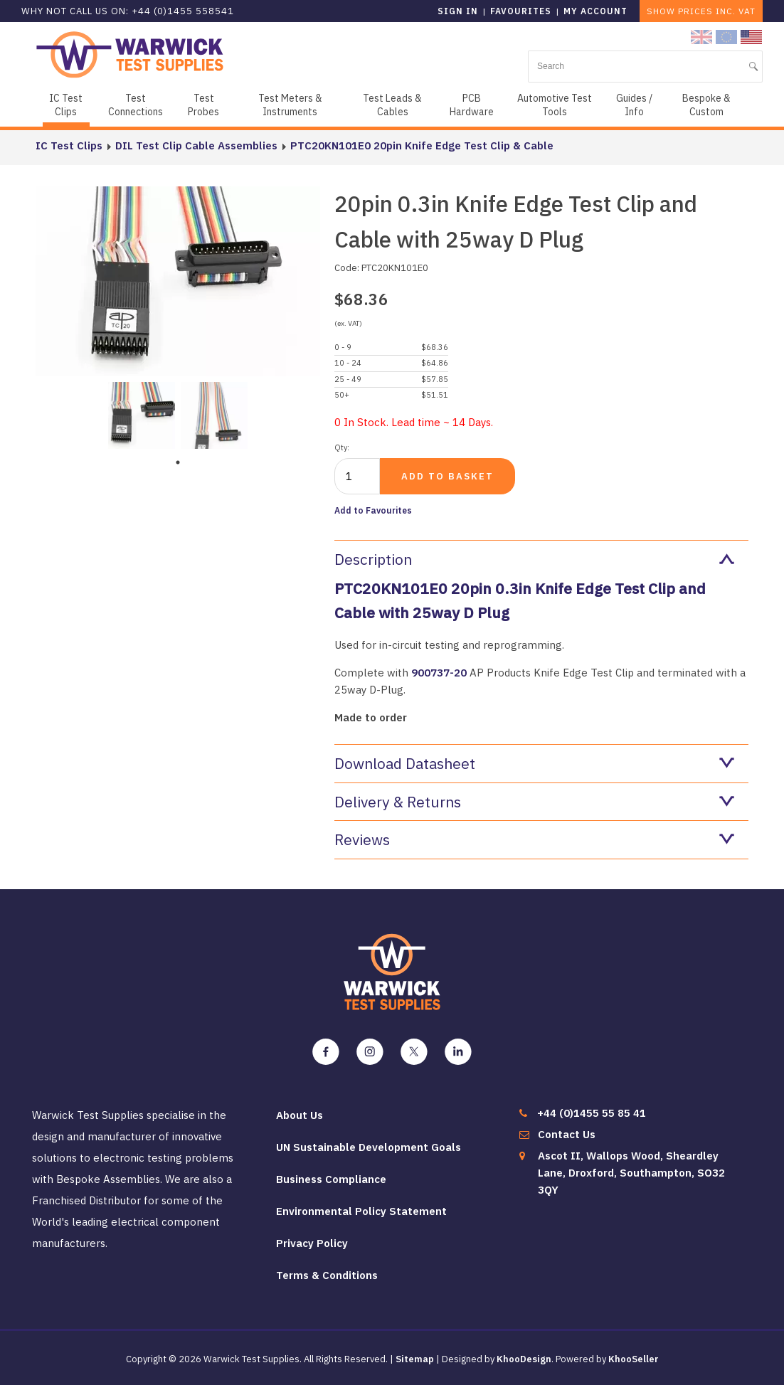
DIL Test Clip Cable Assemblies (196, 145)
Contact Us (566, 1134)
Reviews (534, 839)
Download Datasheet (534, 763)
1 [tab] (178, 462)
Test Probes (203, 105)
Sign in (458, 11)
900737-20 (440, 672)
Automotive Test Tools (554, 105)
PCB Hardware (472, 105)
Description (534, 559)
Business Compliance (331, 1179)
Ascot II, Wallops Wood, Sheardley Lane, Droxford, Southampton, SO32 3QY (631, 1172)
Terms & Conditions (327, 1275)
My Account (595, 11)
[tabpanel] (141, 414)
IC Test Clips (66, 105)
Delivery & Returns (534, 802)
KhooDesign (524, 1359)
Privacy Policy (312, 1243)
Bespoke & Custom (706, 105)
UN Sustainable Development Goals (368, 1147)
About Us (299, 1115)
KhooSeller (633, 1359)
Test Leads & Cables (392, 105)
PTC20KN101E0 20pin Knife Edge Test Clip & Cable (421, 145)
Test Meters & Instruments (290, 105)
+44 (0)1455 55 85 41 (591, 1113)
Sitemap (415, 1359)
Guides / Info (634, 105)
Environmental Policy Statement (361, 1211)
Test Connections (135, 105)
